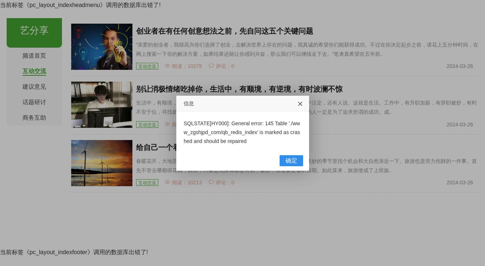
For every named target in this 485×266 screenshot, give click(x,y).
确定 (291, 160)
